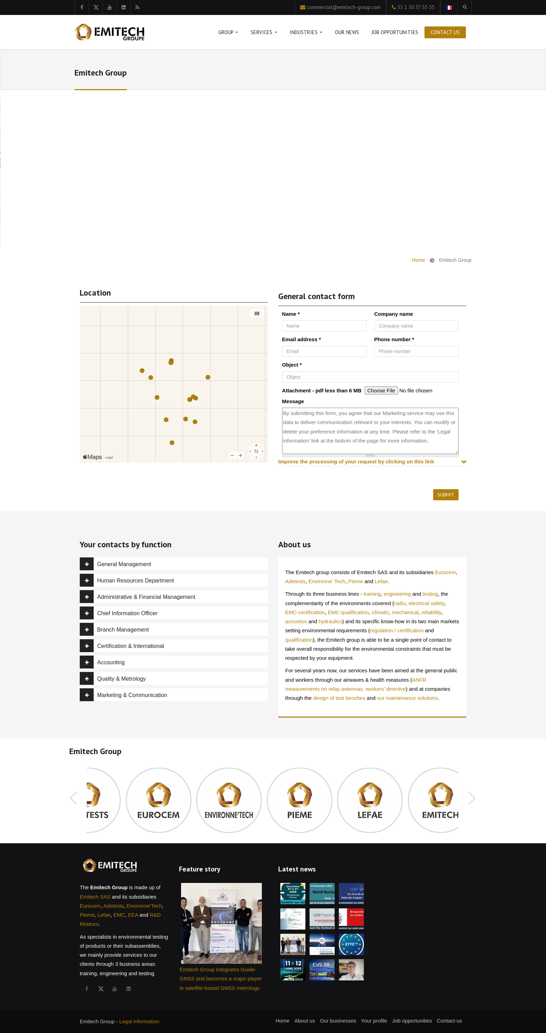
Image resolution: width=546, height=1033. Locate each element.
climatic (380, 612)
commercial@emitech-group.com (344, 7)
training (372, 594)
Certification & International (122, 645)
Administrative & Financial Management (137, 596)
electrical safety (426, 603)
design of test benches (339, 698)
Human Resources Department (127, 580)
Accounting (102, 662)
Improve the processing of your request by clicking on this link (356, 461)
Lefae (381, 581)
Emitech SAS (95, 897)
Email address (301, 339)
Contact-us (449, 1021)
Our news (347, 32)
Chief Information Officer (118, 613)
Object (292, 365)
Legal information (139, 1021)
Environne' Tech (327, 581)
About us (304, 1021)
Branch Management (114, 629)
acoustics (296, 621)
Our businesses (338, 1021)
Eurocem (445, 572)
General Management (115, 563)
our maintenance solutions (407, 698)
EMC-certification (305, 612)
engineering (397, 594)
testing (430, 594)
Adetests (295, 581)
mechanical (405, 612)
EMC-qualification (348, 612)
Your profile (374, 1021)
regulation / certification (396, 630)
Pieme (355, 581)
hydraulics (330, 621)
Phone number (394, 339)
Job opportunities (395, 32)
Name (291, 314)
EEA (133, 915)
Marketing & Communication (123, 694)
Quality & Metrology (113, 678)
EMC (119, 915)
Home (418, 260)
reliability (431, 612)
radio (400, 603)
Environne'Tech (144, 906)
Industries (306, 33)
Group (228, 33)
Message (293, 401)
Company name (393, 314)
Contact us (445, 32)
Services (264, 33)
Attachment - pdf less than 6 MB (321, 390)
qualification (299, 640)
